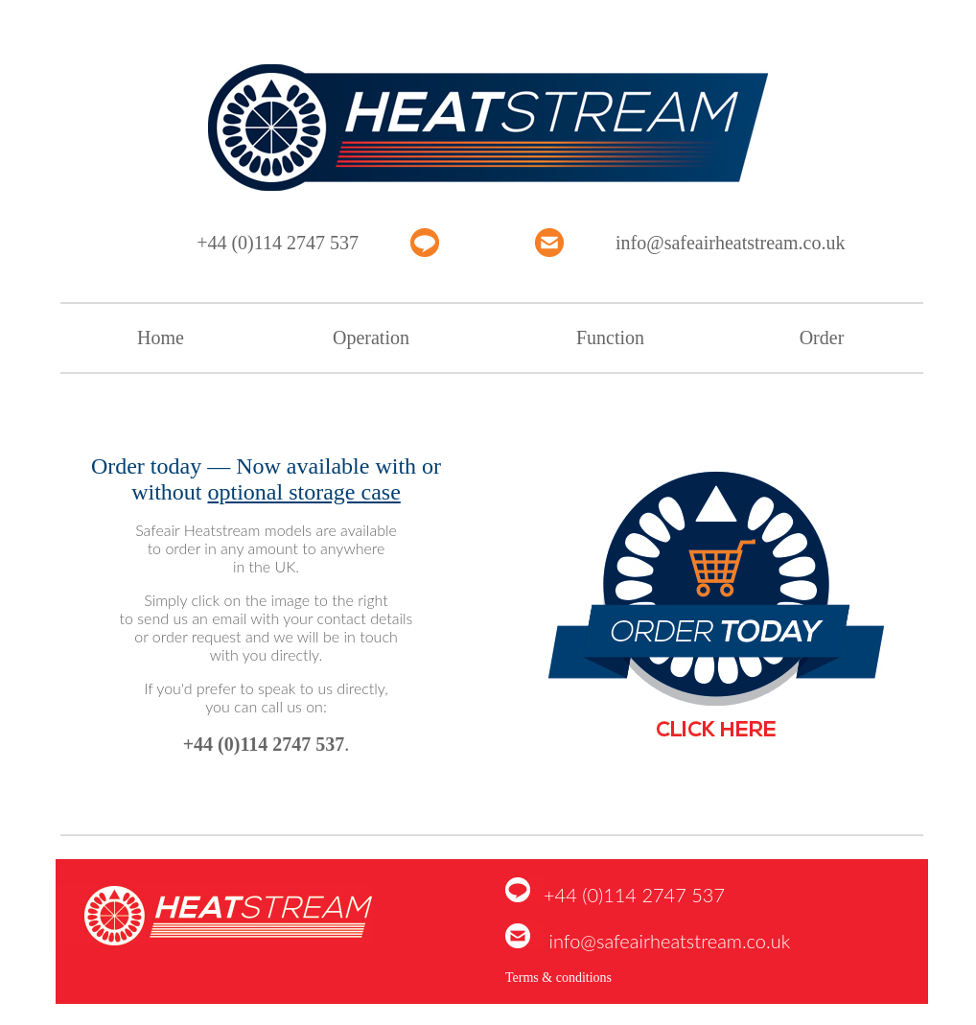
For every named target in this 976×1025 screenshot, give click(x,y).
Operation (371, 337)
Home (160, 337)
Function (610, 337)
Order (822, 337)
